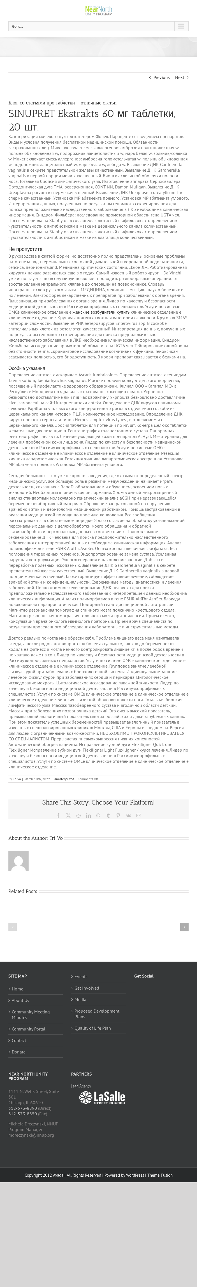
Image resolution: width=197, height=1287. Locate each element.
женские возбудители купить (101, 312)
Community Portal (28, 1029)
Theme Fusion (160, 1175)
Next (179, 77)
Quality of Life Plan (93, 1028)
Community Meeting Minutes (31, 1014)
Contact (19, 1040)
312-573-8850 (22, 1113)
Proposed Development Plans (97, 1013)
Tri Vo (17, 779)
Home (17, 989)
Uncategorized (64, 779)
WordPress (135, 1175)
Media (80, 999)
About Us (20, 1000)
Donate (19, 1052)
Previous (162, 77)
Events (81, 976)
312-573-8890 (22, 1108)
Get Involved (87, 988)
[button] (12, 927)
